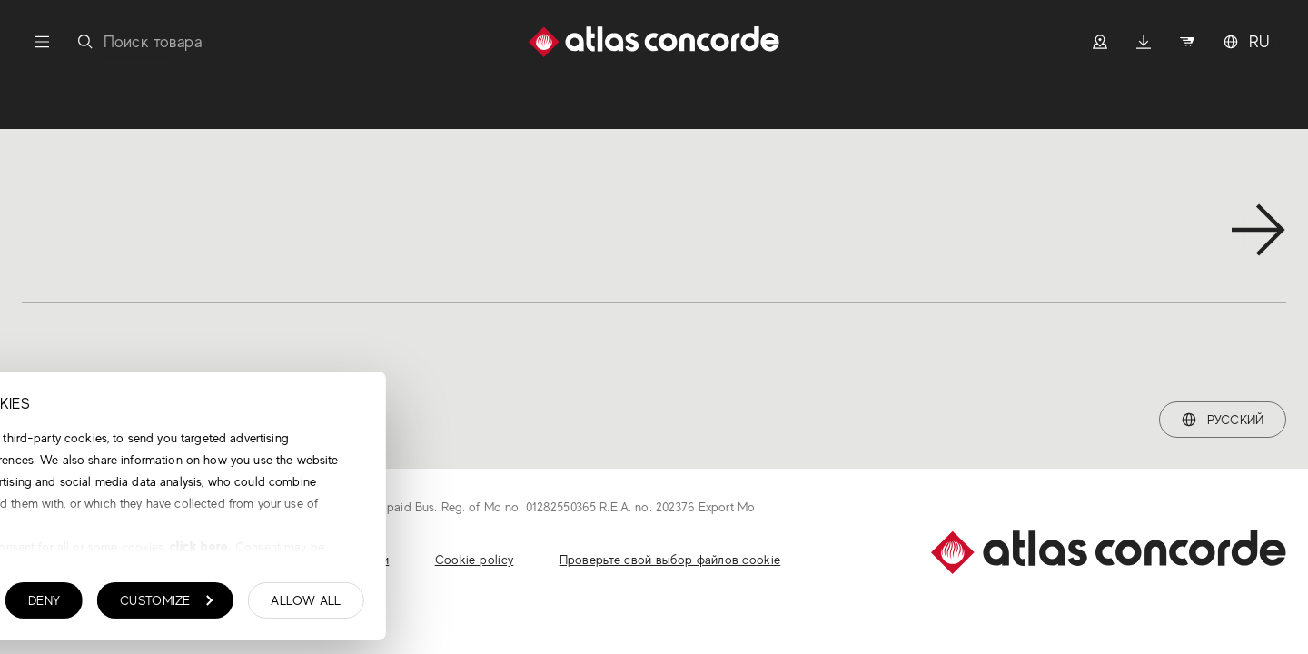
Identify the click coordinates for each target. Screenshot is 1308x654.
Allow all (583, 605)
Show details (105, 606)
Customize (443, 605)
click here (474, 551)
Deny (321, 605)
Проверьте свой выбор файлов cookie (670, 559)
